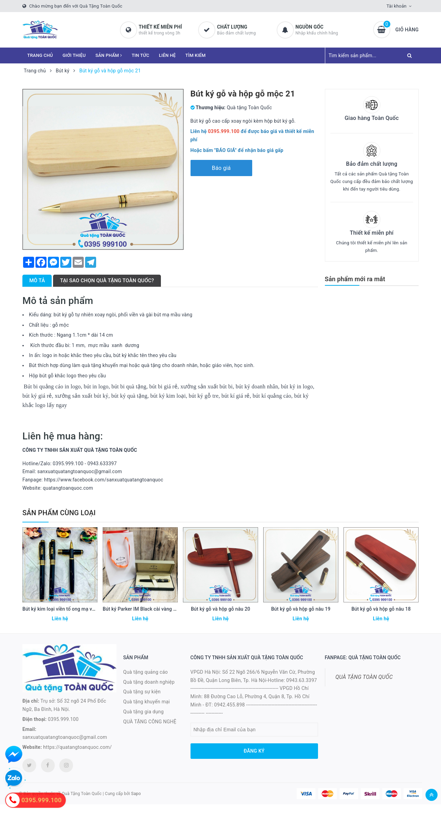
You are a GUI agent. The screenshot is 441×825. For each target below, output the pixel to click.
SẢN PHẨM (108, 55)
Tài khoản (397, 6)
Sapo (136, 793)
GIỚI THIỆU (74, 55)
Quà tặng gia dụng (143, 711)
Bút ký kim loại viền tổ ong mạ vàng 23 (64, 609)
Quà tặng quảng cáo (145, 672)
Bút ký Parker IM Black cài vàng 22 (141, 609)
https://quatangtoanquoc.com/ (77, 747)
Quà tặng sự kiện (142, 691)
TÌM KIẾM (195, 55)
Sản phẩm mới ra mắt (355, 279)
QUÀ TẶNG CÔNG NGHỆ (150, 721)
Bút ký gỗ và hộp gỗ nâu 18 (381, 609)
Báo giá (221, 168)
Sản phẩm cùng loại (59, 513)
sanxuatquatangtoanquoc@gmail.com (64, 737)
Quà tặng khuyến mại (146, 701)
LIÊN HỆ (167, 55)
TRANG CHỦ (40, 55)
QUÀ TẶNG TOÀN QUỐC (364, 677)
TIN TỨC (140, 55)
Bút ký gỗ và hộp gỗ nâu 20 (220, 609)
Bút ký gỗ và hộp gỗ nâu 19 (300, 609)
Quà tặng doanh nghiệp (149, 682)
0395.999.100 (63, 719)
